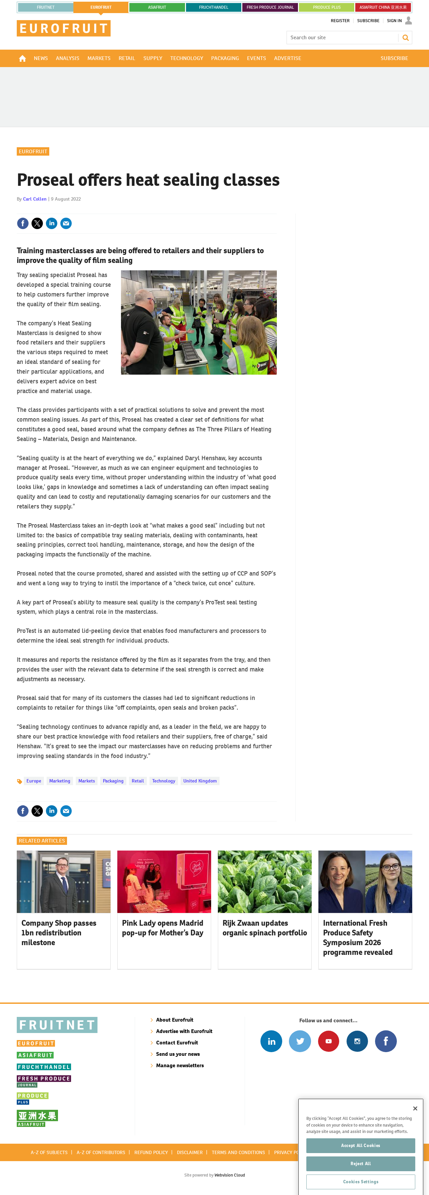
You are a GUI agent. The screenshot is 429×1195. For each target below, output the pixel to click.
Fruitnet (46, 7)
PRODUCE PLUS (327, 7)
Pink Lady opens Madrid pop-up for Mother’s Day (162, 928)
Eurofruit (33, 151)
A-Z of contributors (101, 1152)
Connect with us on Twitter (300, 1041)
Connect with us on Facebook (386, 1041)
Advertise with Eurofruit (184, 1031)
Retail (138, 781)
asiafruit (157, 7)
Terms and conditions (238, 1152)
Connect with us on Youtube (329, 1041)
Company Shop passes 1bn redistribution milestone (59, 932)
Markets (86, 781)
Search (405, 37)
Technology (163, 781)
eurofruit (101, 7)
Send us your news (178, 1053)
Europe (33, 781)
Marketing (59, 781)
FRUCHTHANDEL (213, 7)
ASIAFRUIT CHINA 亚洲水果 (383, 7)
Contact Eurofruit (177, 1042)
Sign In (394, 20)
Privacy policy (291, 1152)
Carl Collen (35, 199)
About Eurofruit (174, 1019)
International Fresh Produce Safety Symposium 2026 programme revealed (358, 937)
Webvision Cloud (229, 1175)
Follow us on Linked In (271, 1041)
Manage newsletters (180, 1065)
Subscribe (368, 20)
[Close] (415, 1137)
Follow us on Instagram (357, 1041)
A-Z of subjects (49, 1152)
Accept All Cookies (360, 1175)
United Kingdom (200, 781)
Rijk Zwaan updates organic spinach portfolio (265, 928)
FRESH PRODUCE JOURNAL (270, 7)
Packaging (113, 781)
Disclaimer (190, 1152)
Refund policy (151, 1152)
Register (340, 20)
